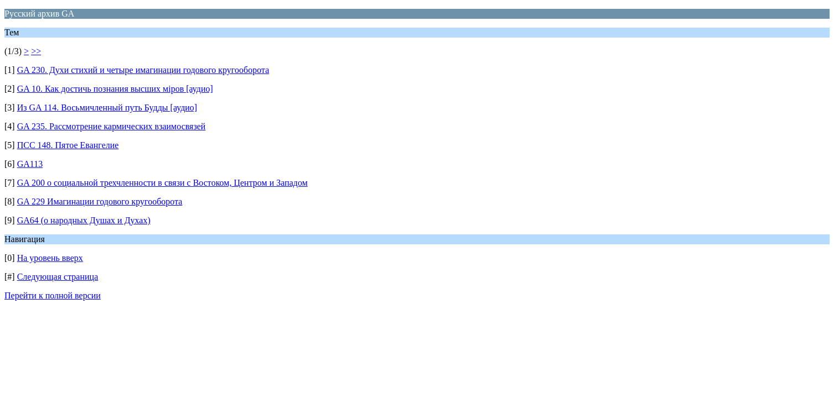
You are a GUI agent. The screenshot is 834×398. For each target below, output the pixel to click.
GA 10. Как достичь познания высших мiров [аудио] (115, 88)
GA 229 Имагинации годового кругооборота (100, 201)
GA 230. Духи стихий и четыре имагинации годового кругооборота (143, 70)
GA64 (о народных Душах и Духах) (84, 220)
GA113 (30, 164)
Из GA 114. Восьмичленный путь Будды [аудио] (107, 107)
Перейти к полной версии (52, 295)
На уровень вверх (50, 258)
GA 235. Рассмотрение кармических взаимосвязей (111, 126)
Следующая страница (58, 276)
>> (36, 51)
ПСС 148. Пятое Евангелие (68, 145)
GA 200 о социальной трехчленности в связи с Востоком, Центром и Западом (162, 182)
